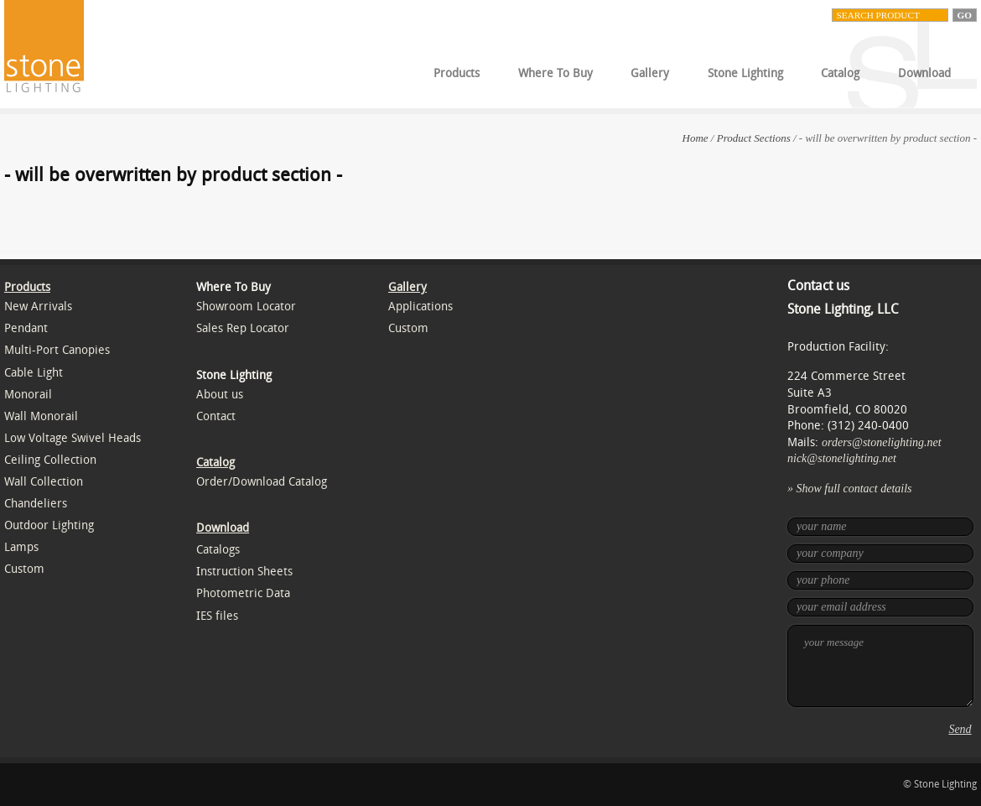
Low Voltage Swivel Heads (72, 438)
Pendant (26, 328)
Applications (420, 306)
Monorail (28, 394)
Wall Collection (43, 482)
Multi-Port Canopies (57, 350)
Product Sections (754, 138)
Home (695, 138)
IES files (217, 616)
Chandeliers (35, 504)
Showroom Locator (246, 306)
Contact (216, 416)
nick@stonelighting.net (841, 458)
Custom (24, 569)
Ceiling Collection (50, 460)
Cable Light (33, 373)
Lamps (21, 547)
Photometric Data (243, 593)
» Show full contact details (849, 488)
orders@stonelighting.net (882, 442)
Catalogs (218, 550)
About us (219, 394)
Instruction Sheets (244, 571)
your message (880, 666)
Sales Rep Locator (242, 328)
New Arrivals (38, 306)
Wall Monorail (41, 416)
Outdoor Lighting (49, 525)
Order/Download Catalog (261, 482)
